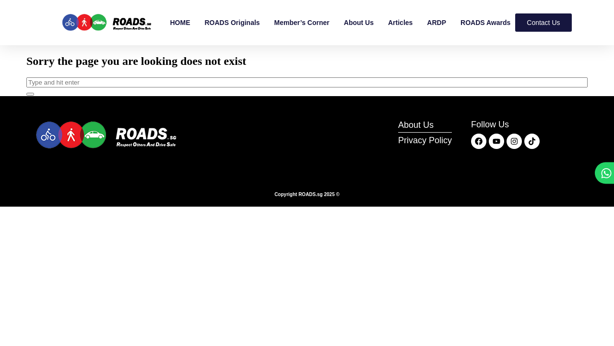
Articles (400, 22)
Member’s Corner (302, 22)
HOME (180, 22)
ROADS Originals (232, 22)
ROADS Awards (485, 22)
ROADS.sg (310, 194)
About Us (359, 22)
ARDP (436, 22)
